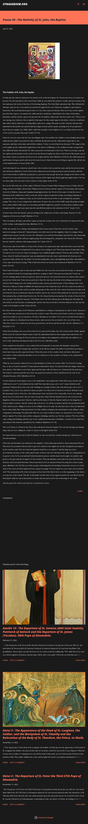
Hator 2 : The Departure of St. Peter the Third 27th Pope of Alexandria (42, 778)
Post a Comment (17, 660)
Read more (80, 660)
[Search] (78, 4)
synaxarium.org (15, 4)
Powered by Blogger (44, 817)
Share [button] (79, 491)
